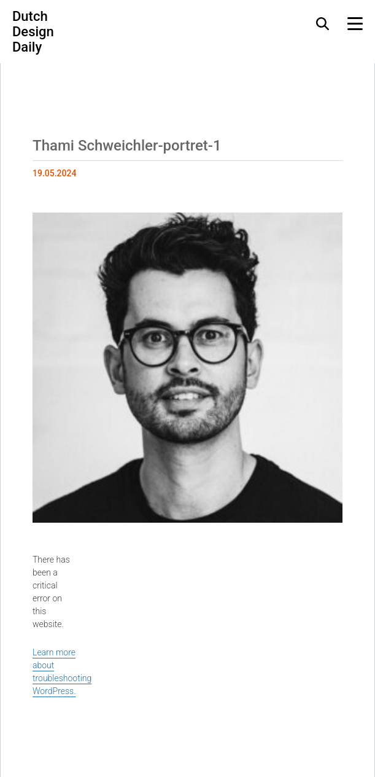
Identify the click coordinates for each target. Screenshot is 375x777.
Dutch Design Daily (33, 32)
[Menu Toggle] (355, 23)
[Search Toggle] (322, 23)
